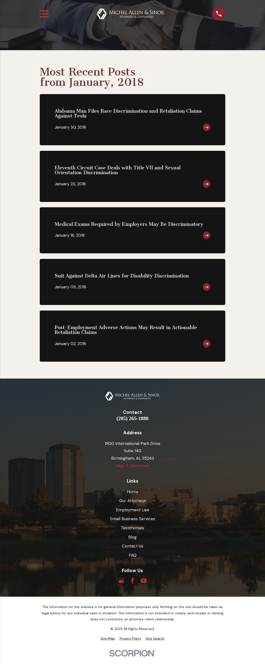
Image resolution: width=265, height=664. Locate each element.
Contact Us (132, 546)
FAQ (132, 555)
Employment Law (132, 509)
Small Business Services (132, 518)
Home (132, 491)
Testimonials (132, 528)
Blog (132, 537)
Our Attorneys (132, 500)
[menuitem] (108, 639)
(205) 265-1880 (132, 418)
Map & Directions (132, 465)
